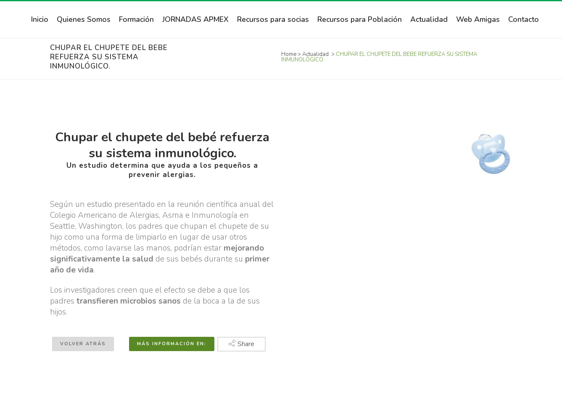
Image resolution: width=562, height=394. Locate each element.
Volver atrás (83, 344)
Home (288, 54)
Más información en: (171, 344)
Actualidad (315, 54)
